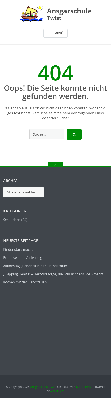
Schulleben (11, 219)
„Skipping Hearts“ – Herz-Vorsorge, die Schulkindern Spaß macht (53, 274)
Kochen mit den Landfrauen (25, 282)
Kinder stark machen (19, 249)
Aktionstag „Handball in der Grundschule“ (35, 266)
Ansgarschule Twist (43, 387)
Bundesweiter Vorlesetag (22, 257)
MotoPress (83, 387)
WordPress (57, 391)
